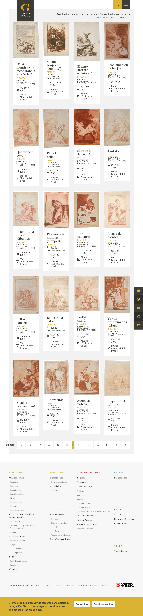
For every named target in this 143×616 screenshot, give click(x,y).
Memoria (13, 506)
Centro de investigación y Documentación (21, 516)
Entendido (82, 604)
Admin (104, 586)
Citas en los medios (59, 523)
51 (58, 445)
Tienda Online (120, 551)
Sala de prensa (57, 514)
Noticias (54, 519)
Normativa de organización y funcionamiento (22, 526)
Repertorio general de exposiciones (95, 511)
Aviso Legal (77, 586)
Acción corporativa (18, 536)
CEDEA (13, 498)
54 (79, 445)
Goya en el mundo (85, 515)
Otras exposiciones (59, 482)
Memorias (55, 490)
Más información (103, 604)
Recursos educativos (124, 519)
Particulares (18, 548)
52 (67, 445)
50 (49, 445)
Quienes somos (16, 477)
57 (107, 445)
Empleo (13, 565)
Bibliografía (85, 507)
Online (80, 495)
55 (89, 445)
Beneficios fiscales (17, 540)
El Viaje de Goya (84, 486)
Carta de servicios (17, 510)
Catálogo (81, 491)
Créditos (67, 586)
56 (98, 445)
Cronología (82, 482)
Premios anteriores (85, 529)
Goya (56, 531)
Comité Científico (17, 494)
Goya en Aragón (84, 520)
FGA (56, 527)
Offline (80, 499)
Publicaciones (120, 477)
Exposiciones (56, 477)
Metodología (86, 503)
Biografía (81, 477)
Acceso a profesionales (60, 535)
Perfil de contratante (18, 561)
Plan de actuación (17, 502)
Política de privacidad (92, 586)
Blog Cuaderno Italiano (61, 539)
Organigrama (15, 490)
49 (39, 445)
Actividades (55, 486)
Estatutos (14, 482)
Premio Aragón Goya (87, 524)
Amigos (13, 544)
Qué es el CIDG (16, 521)
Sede (11, 556)
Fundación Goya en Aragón (23, 586)
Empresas (17, 552)
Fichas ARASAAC (122, 523)
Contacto (13, 569)
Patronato (14, 486)
